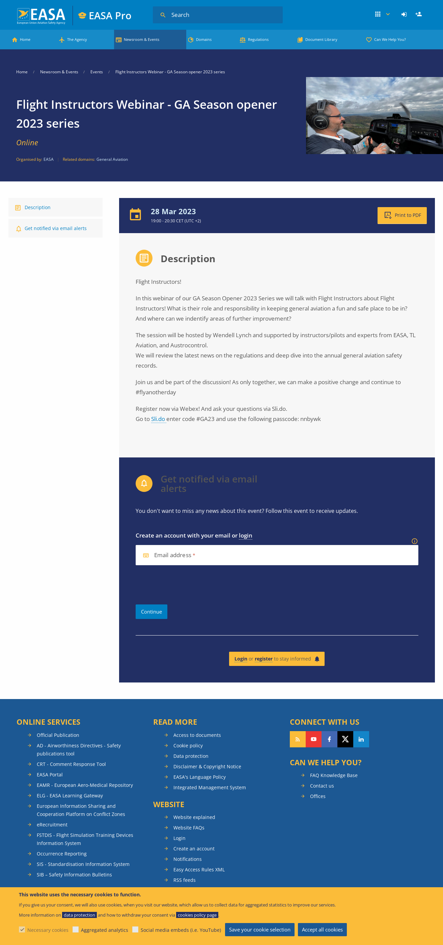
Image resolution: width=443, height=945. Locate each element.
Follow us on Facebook (329, 739)
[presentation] (187, 585)
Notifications (187, 859)
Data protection (191, 756)
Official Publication (58, 735)
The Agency (77, 39)
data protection (79, 915)
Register (419, 14)
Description (38, 207)
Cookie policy (188, 745)
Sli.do (158, 419)
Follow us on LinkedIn (361, 739)
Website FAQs (188, 827)
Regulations (258, 39)
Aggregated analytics (104, 930)
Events (96, 72)
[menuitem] (405, 14)
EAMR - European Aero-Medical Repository (85, 785)
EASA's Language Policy (199, 777)
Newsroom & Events (141, 39)
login (245, 535)
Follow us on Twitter (345, 739)
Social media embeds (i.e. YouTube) (181, 930)
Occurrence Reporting (62, 853)
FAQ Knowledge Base (334, 775)
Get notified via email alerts (56, 228)
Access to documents (197, 735)
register (264, 658)
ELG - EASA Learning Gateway (70, 795)
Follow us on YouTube (314, 739)
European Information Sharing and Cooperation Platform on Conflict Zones (81, 810)
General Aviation (112, 159)
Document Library (321, 39)
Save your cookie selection (259, 929)
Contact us (322, 785)
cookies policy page (197, 915)
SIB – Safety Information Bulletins (74, 874)
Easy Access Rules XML (199, 869)
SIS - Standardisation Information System (83, 864)
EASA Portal (50, 774)
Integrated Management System (209, 787)
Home (25, 39)
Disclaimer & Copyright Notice (207, 766)
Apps (382, 14)
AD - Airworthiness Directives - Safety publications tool (79, 749)
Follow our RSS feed (298, 739)
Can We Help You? (390, 39)
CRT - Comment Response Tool (71, 764)
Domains (204, 39)
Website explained (194, 817)
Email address (172, 555)
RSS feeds (184, 880)
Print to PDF (408, 215)
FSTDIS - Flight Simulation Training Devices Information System (85, 839)
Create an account (194, 848)
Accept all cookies (322, 929)
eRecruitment (52, 824)
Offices (318, 796)
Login (405, 14)
